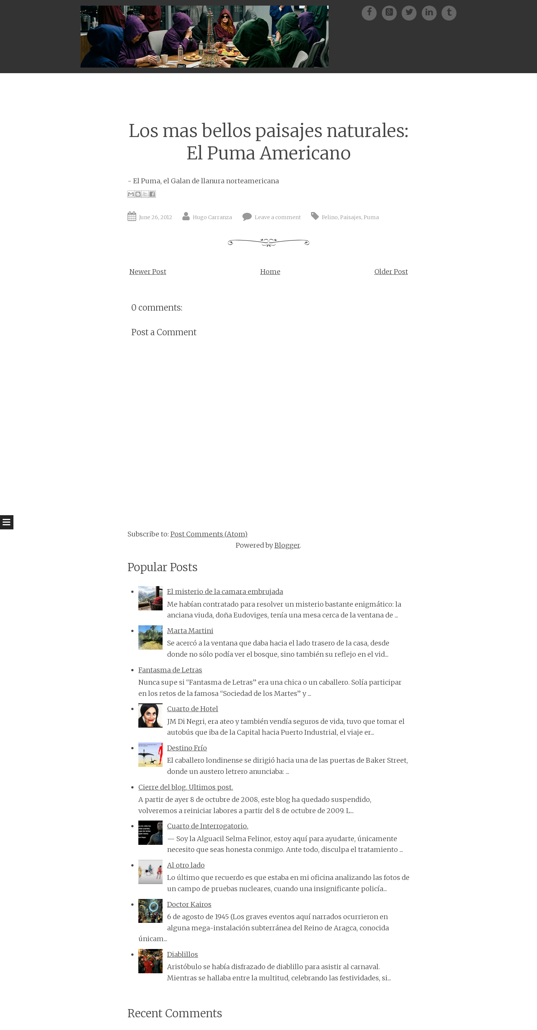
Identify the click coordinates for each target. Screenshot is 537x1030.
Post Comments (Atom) (209, 534)
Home (270, 271)
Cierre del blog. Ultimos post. (185, 787)
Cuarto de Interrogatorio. (207, 826)
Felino (330, 217)
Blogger (287, 545)
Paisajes (350, 217)
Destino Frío (187, 748)
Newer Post (147, 271)
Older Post (391, 271)
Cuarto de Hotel (192, 708)
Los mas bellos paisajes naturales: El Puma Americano (269, 142)
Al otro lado (186, 865)
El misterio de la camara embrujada (225, 591)
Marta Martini (190, 630)
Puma (371, 217)
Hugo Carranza (212, 217)
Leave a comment (278, 217)
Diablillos (182, 954)
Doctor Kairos (189, 904)
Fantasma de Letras (170, 670)
